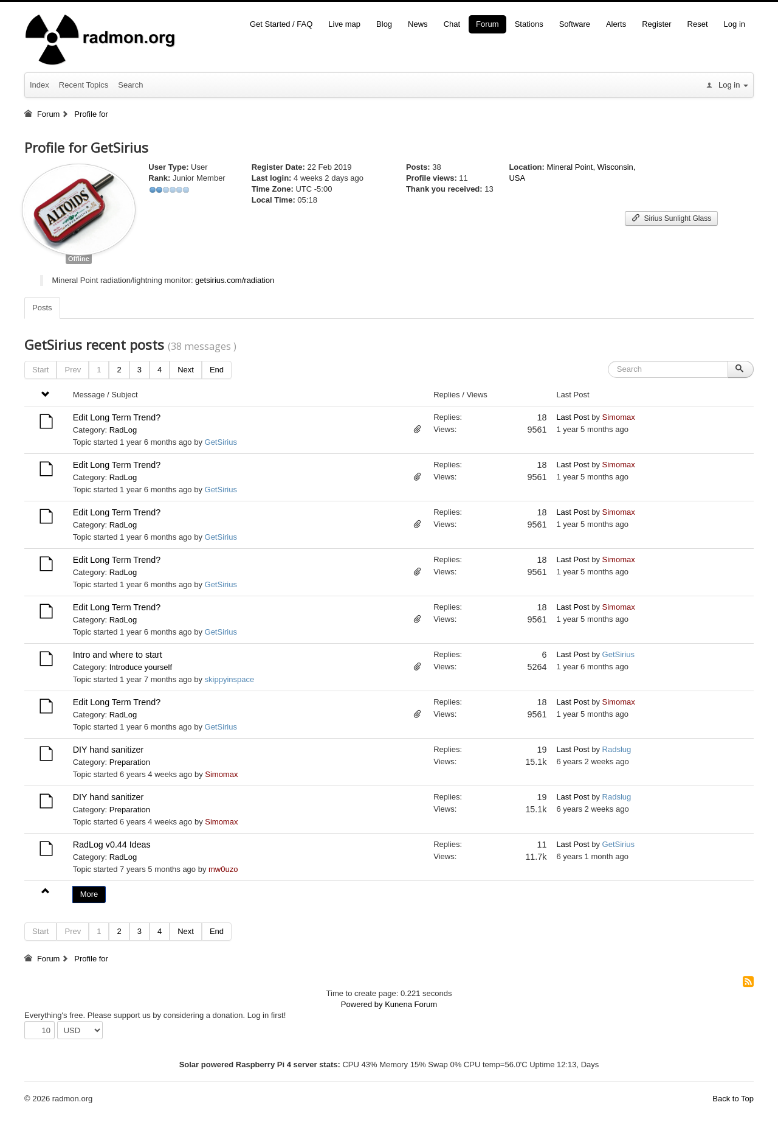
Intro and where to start (117, 655)
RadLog (123, 429)
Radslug (617, 749)
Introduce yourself (140, 667)
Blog (384, 24)
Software (574, 24)
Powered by (362, 1004)
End (217, 369)
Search (130, 84)
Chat (452, 24)
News (418, 24)
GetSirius (221, 442)
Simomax (618, 417)
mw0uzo (223, 869)
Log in (734, 24)
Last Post (572, 417)
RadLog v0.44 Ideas (112, 844)
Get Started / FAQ (281, 24)
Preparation (129, 762)
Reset (697, 24)
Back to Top (733, 1098)
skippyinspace (230, 679)
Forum (487, 24)
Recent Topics (83, 84)
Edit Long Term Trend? (116, 417)
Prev (72, 369)
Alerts (616, 24)
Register (656, 24)
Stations (529, 24)
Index (39, 84)
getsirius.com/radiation (234, 280)
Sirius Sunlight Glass (671, 218)
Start (40, 369)
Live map (344, 24)
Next (185, 369)
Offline (78, 258)
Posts (42, 307)
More (89, 894)
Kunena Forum (411, 1004)
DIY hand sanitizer (108, 749)
